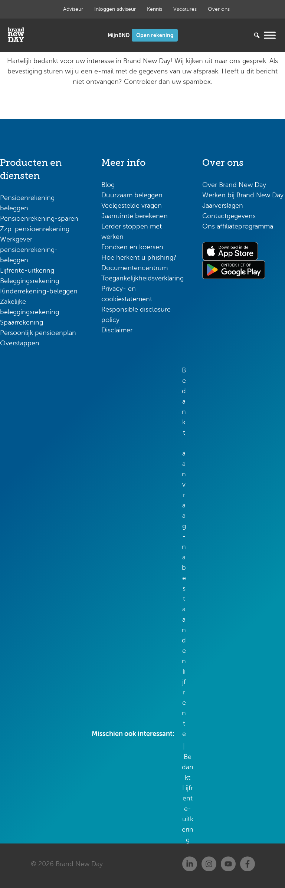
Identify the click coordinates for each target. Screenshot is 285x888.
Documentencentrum (134, 268)
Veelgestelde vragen (131, 205)
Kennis (154, 9)
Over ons (219, 9)
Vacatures (185, 9)
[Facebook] (247, 863)
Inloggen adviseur (115, 9)
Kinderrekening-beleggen (39, 291)
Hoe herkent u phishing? (139, 257)
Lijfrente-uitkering (27, 270)
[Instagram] (209, 863)
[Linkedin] (189, 863)
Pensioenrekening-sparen (39, 218)
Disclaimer (116, 330)
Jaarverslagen (222, 205)
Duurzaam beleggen (132, 195)
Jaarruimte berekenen (134, 216)
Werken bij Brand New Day (243, 195)
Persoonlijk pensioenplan (38, 332)
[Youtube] (228, 863)
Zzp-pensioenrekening (34, 229)
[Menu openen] (270, 35)
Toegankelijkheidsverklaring (142, 278)
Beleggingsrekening (29, 281)
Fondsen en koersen (132, 247)
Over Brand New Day (234, 184)
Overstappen (19, 343)
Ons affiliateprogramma (237, 226)
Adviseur (73, 9)
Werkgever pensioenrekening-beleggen (29, 250)
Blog (108, 184)
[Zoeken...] (245, 35)
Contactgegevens (229, 216)
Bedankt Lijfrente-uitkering (187, 798)
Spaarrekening (21, 322)
